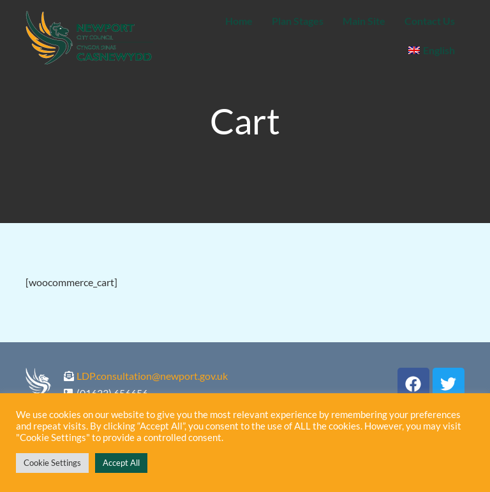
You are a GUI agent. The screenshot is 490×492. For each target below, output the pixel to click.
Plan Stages (297, 21)
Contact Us (430, 21)
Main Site (364, 21)
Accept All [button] (121, 463)
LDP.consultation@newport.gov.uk (152, 376)
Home (239, 21)
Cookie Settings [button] (52, 463)
